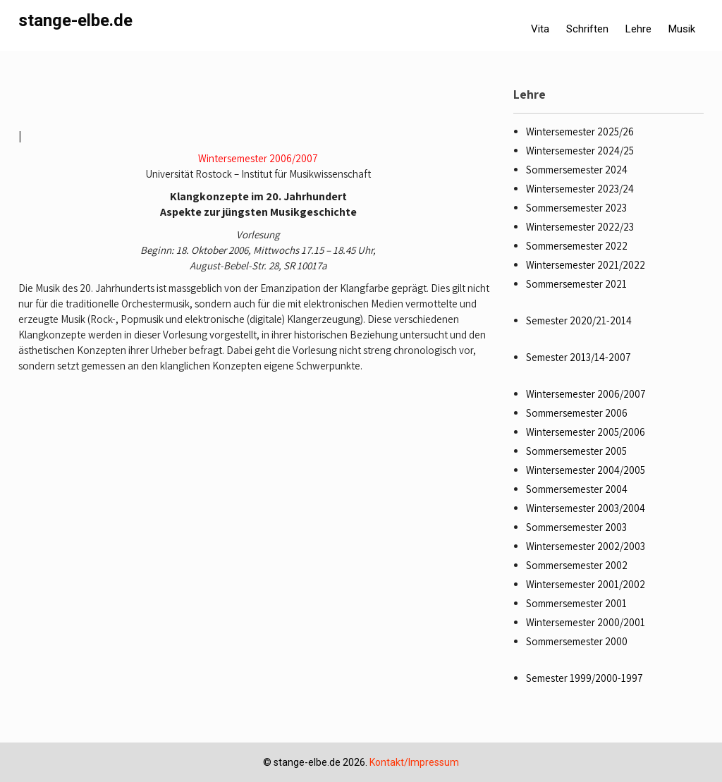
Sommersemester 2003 (576, 527)
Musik (681, 29)
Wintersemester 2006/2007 (258, 158)
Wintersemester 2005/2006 (585, 432)
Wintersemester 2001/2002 (585, 584)
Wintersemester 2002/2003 (585, 546)
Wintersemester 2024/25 (580, 150)
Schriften (587, 29)
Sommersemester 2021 (576, 284)
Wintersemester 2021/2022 (585, 264)
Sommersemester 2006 (577, 413)
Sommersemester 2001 (576, 603)
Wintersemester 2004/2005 (585, 470)
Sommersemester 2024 (577, 169)
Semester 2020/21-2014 (579, 320)
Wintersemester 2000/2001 (585, 622)
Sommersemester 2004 (577, 489)
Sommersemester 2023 (576, 207)
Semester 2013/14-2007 (578, 357)
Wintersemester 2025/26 (580, 131)
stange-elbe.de (75, 20)
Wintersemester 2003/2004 (585, 508)
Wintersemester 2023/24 (580, 188)
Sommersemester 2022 (577, 245)
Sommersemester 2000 (577, 641)
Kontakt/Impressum (414, 762)
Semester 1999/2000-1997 (584, 678)
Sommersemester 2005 (576, 451)
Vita (540, 29)
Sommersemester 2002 (577, 565)
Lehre (638, 29)
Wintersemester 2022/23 (580, 226)
